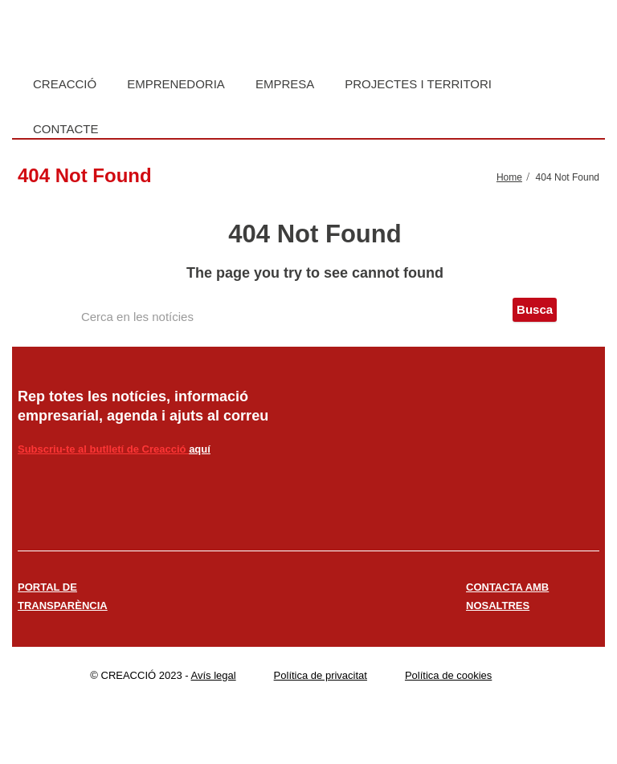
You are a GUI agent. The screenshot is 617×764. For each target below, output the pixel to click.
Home (509, 177)
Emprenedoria (176, 84)
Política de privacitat (320, 675)
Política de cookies (448, 675)
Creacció (64, 84)
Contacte (65, 129)
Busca (535, 309)
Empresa (284, 84)
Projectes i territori (418, 84)
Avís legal (213, 675)
